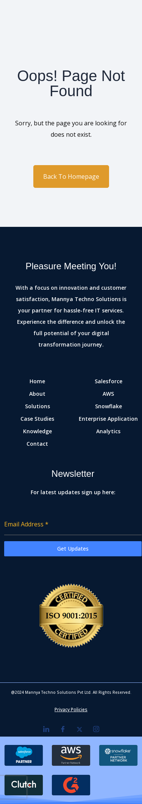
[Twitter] (79, 729)
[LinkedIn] (46, 729)
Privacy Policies (71, 709)
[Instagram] (96, 729)
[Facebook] (63, 729)
